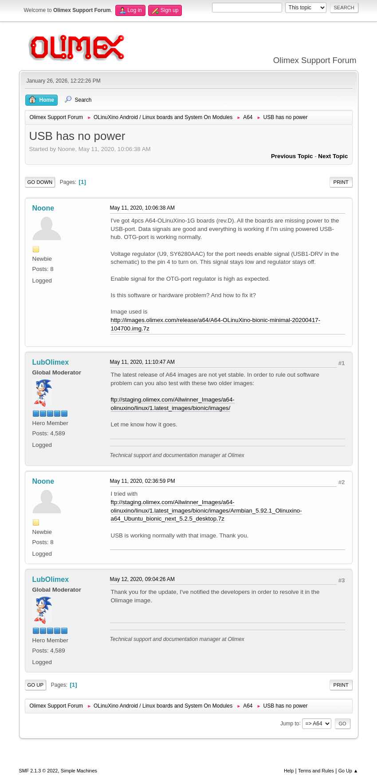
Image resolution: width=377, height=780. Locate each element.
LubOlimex (50, 362)
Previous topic (292, 156)
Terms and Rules (316, 770)
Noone (43, 208)
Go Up (35, 685)
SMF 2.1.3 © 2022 (38, 770)
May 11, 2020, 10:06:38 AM (142, 208)
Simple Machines (79, 770)
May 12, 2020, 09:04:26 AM (142, 579)
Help (289, 770)
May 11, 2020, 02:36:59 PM (142, 481)
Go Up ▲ (348, 770)
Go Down (40, 182)
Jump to (289, 723)
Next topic (333, 156)
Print (341, 182)
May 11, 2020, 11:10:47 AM (142, 362)
